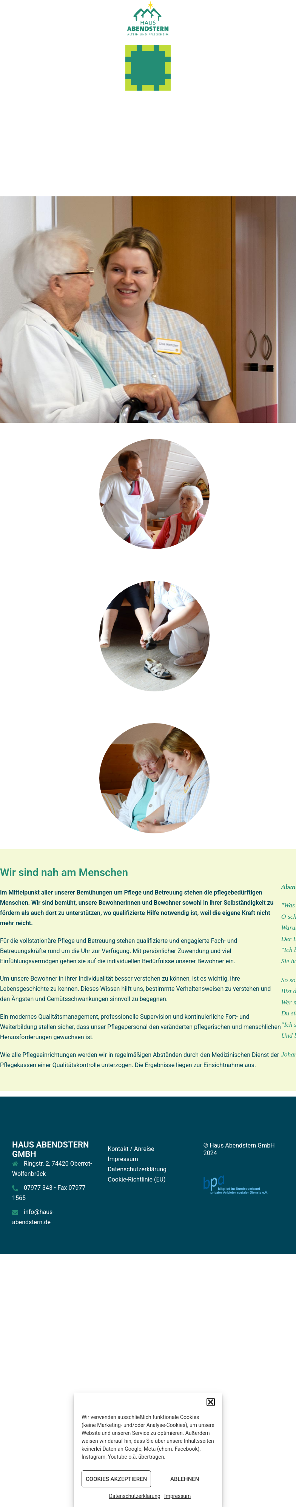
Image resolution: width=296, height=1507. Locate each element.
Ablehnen (184, 1479)
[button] (210, 1402)
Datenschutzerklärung (134, 1496)
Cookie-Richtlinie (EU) (136, 1179)
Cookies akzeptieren (116, 1479)
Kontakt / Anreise (131, 1148)
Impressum (177, 1496)
